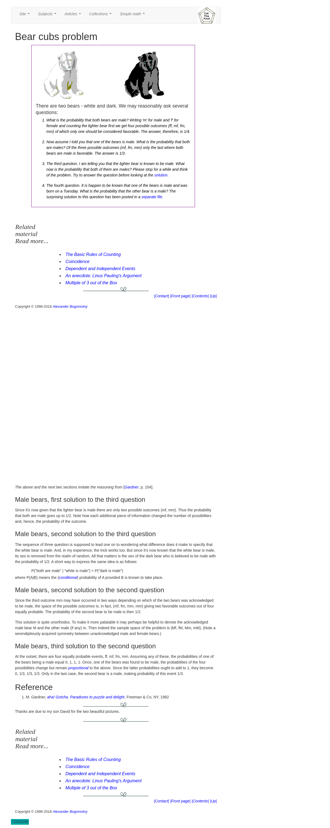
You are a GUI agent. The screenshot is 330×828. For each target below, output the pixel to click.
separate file (152, 197)
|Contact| (161, 296)
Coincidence (77, 261)
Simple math (133, 15)
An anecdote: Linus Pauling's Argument (103, 275)
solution (160, 175)
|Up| (213, 296)
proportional (78, 668)
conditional (68, 577)
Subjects (48, 15)
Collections (101, 15)
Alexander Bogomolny (70, 306)
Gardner (132, 487)
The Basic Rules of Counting (93, 254)
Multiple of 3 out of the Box (91, 282)
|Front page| (180, 296)
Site (25, 15)
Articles (74, 15)
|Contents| (200, 296)
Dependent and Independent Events (100, 268)
